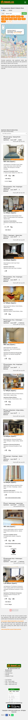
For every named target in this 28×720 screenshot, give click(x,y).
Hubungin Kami (8, 673)
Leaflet (17, 57)
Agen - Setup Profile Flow (11, 682)
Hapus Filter (9, 21)
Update (24, 13)
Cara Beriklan (8, 679)
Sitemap (7, 674)
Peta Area (15, 141)
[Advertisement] (14, 85)
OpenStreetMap (23, 57)
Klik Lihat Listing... (18, 32)
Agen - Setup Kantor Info (11, 684)
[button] (13, 39)
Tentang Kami (8, 671)
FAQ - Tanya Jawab (9, 681)
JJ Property (13, 548)
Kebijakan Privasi (9, 676)
